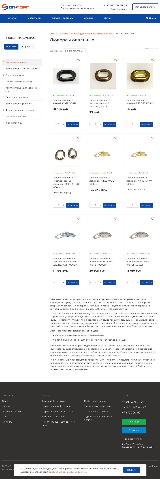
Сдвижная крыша (15, 75)
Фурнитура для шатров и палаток (23, 68)
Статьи (5, 416)
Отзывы (88, 18)
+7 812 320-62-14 (133, 412)
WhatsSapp (134, 421)
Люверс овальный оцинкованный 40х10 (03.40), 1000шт (138, 261)
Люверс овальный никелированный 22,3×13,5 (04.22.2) (99, 103)
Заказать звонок (119, 9)
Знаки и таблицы (14, 123)
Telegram (134, 430)
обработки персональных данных (67, 472)
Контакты (7, 422)
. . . (105, 18)
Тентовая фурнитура (16, 62)
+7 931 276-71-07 (117, 5)
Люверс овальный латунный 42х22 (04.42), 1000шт (102, 180)
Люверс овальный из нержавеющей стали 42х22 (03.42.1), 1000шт (65, 261)
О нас (5, 401)
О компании (34, 18)
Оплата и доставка (63, 18)
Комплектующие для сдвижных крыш (20, 89)
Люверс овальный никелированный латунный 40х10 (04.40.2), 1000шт (66, 182)
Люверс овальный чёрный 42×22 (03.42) (64, 102)
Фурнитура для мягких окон (20, 110)
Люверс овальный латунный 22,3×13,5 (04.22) (140, 102)
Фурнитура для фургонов (19, 104)
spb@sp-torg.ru (133, 439)
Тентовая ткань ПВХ (16, 116)
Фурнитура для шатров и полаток (98, 418)
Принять (131, 470)
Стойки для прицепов (17, 97)
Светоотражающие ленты (19, 81)
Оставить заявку (145, 7)
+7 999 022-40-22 (134, 407)
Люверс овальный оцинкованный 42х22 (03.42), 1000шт (101, 261)
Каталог (12, 18)
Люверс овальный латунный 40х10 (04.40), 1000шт (140, 180)
